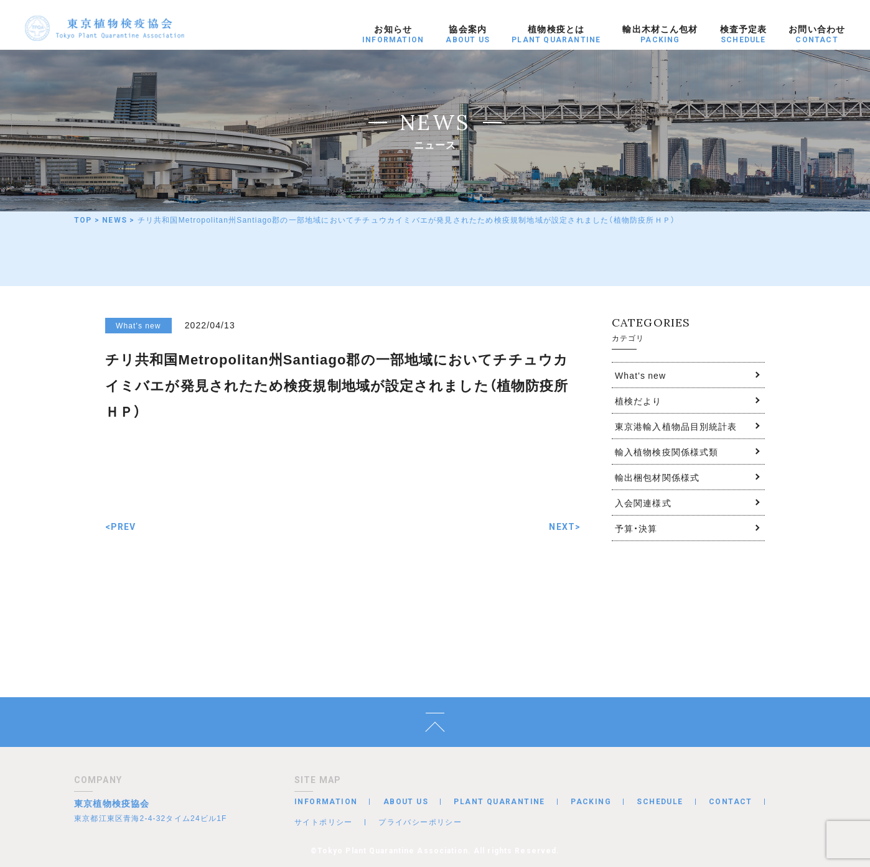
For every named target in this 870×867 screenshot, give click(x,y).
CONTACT (730, 801)
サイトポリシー (323, 821)
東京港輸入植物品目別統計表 (676, 426)
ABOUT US (405, 801)
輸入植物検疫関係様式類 (666, 451)
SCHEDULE (660, 801)
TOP (83, 220)
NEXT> (565, 527)
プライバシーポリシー (420, 821)
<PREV (120, 527)
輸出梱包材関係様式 (657, 477)
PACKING (591, 801)
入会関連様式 (643, 502)
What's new (640, 375)
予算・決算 (636, 528)
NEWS (114, 220)
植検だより (638, 400)
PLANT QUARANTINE (499, 801)
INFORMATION (325, 801)
